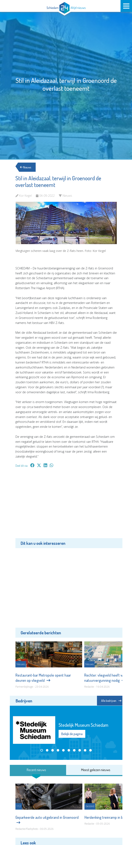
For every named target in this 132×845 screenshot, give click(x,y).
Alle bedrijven (111, 700)
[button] (41, 750)
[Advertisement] (66, 506)
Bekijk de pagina (72, 734)
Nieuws (26, 167)
